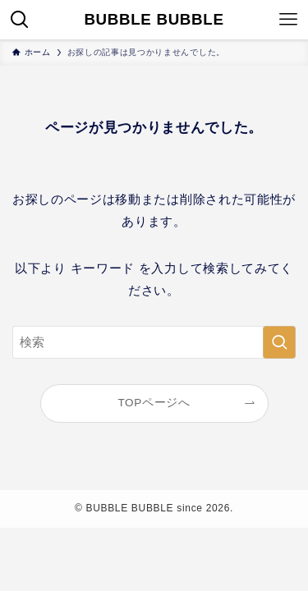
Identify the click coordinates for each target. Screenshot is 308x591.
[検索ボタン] (19, 19)
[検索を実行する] (279, 342)
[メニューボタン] (288, 19)
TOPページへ (153, 402)
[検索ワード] (154, 342)
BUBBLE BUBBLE (153, 20)
